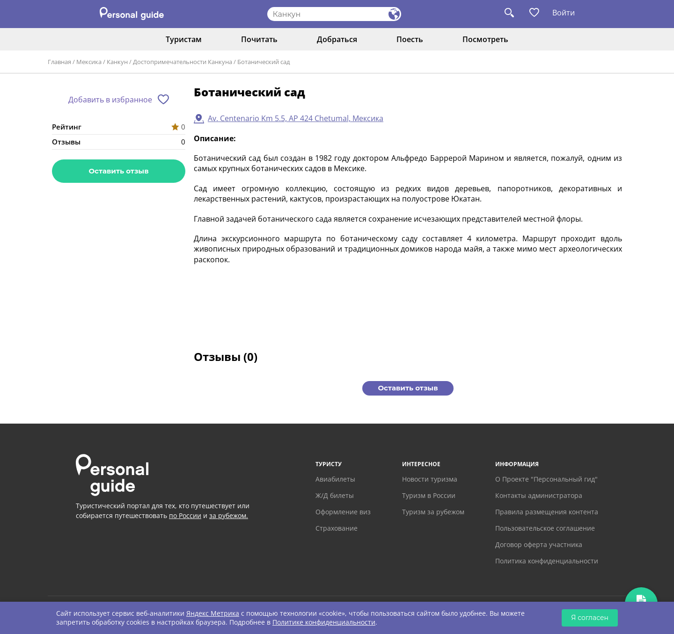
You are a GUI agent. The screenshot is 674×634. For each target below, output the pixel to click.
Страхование (336, 528)
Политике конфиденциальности (323, 622)
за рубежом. (228, 515)
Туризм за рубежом (433, 511)
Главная (59, 62)
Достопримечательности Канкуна (182, 62)
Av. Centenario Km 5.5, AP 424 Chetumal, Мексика (295, 118)
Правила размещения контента (546, 511)
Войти (563, 12)
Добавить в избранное (110, 99)
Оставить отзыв (118, 170)
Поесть (409, 39)
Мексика (89, 62)
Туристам (184, 39)
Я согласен (589, 617)
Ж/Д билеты (334, 495)
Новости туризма (429, 479)
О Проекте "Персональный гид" (546, 479)
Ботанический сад (263, 62)
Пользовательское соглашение (545, 528)
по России (185, 515)
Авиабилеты (335, 479)
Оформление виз (343, 511)
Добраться (337, 39)
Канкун (117, 62)
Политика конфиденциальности (546, 560)
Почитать (259, 39)
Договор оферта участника (538, 544)
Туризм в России (428, 495)
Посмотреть (485, 39)
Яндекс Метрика (212, 613)
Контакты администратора (538, 495)
